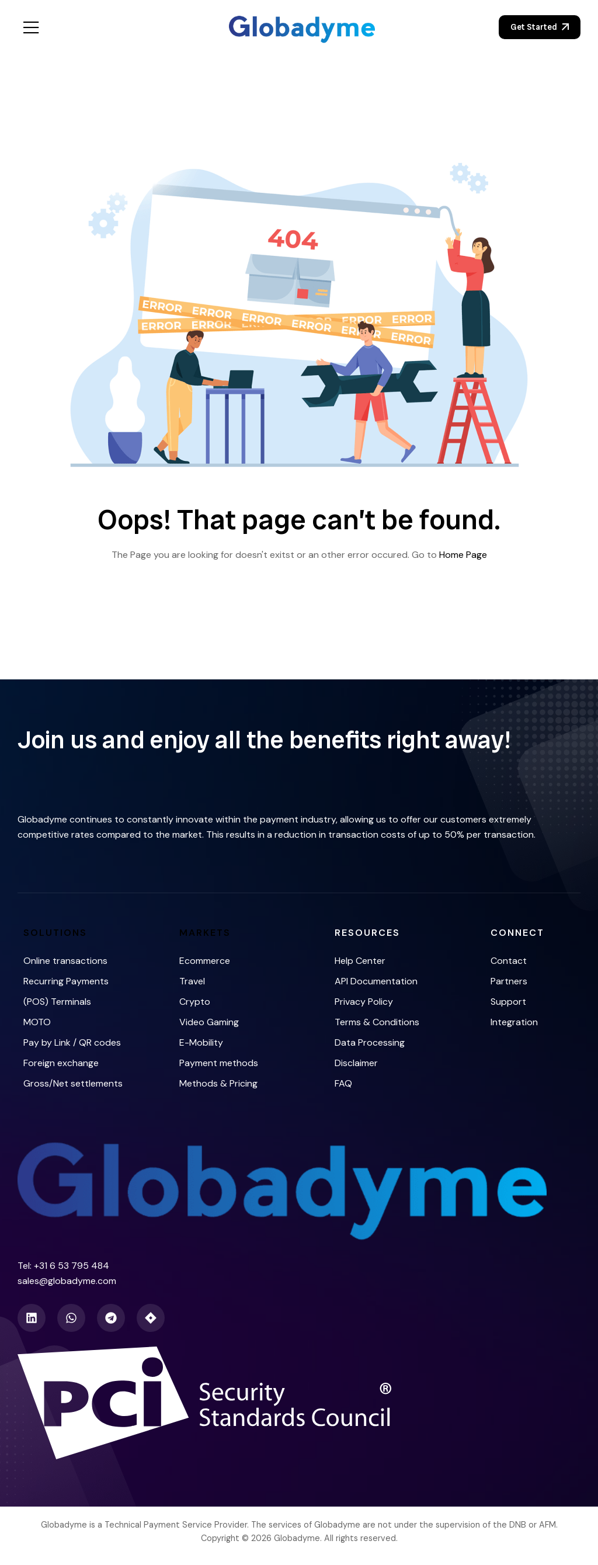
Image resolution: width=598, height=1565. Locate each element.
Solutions (55, 932)
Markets (205, 932)
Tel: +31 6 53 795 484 (63, 1265)
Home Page (463, 555)
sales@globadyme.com (67, 1281)
